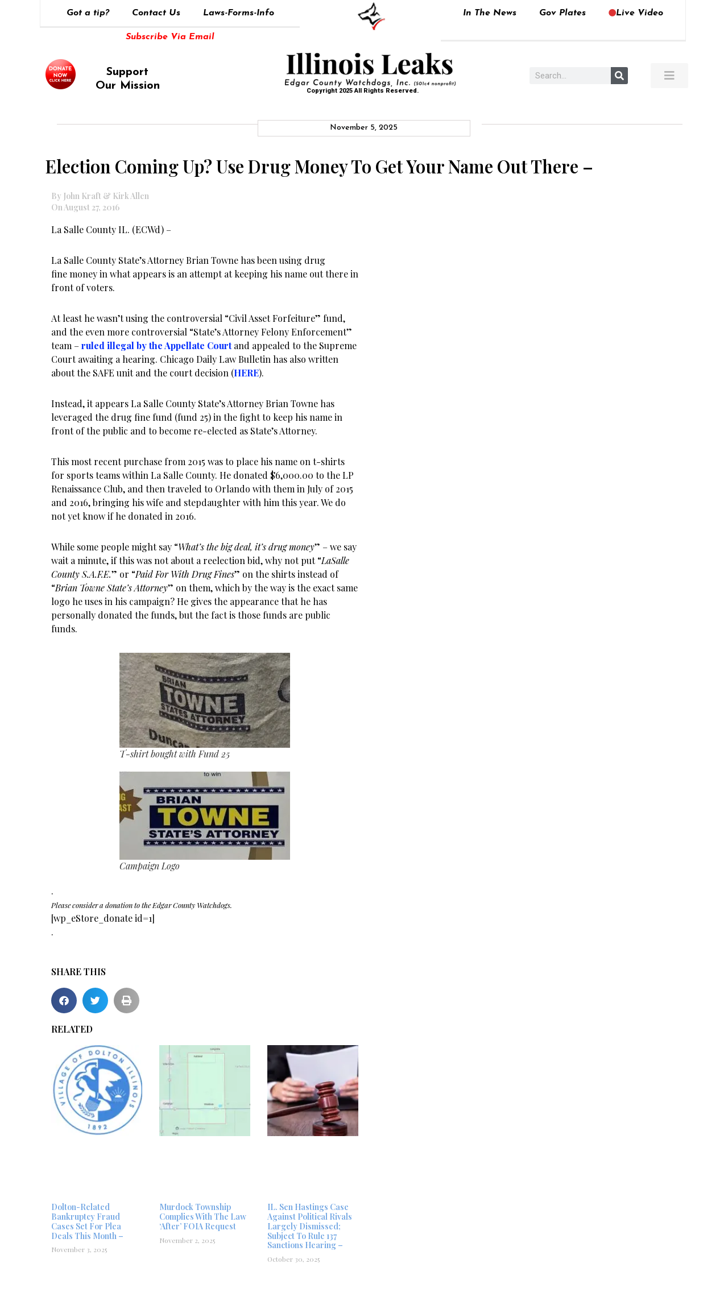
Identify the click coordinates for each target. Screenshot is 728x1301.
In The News (489, 13)
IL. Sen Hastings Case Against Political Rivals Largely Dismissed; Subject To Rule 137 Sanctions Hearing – (309, 1225)
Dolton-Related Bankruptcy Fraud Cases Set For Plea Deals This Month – (87, 1221)
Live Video (636, 13)
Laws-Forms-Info (238, 13)
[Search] (619, 75)
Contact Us (156, 13)
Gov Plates (562, 13)
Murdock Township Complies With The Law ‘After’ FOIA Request (202, 1216)
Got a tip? (88, 13)
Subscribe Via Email (170, 37)
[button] (64, 1000)
